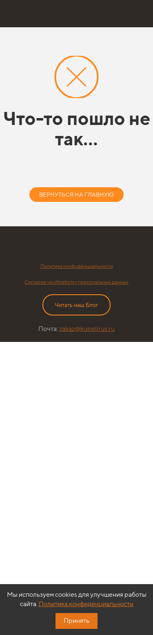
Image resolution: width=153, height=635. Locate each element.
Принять (76, 620)
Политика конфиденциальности (76, 266)
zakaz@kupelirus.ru (87, 329)
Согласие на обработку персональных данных (76, 282)
